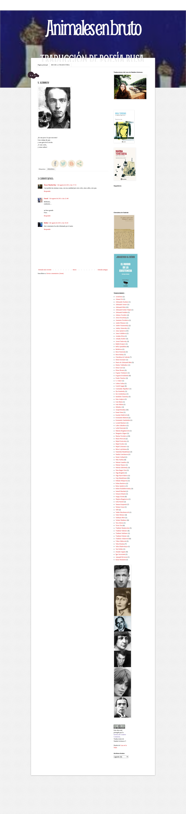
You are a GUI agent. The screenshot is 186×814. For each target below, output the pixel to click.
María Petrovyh (120, 439)
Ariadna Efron (120, 336)
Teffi (117, 510)
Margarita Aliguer (121, 433)
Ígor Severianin (120, 554)
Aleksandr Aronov (121, 304)
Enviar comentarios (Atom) (55, 273)
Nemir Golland (120, 457)
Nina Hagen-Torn (121, 470)
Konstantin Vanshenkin (123, 420)
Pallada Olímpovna (121, 481)
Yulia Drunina (120, 544)
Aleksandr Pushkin (121, 312)
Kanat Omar (119, 412)
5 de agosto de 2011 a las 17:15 (66, 185)
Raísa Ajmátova (120, 486)
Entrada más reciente (44, 270)
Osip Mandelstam (121, 478)
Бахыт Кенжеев (121, 560)
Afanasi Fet (119, 299)
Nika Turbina (120, 460)
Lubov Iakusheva (121, 425)
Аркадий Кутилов (121, 557)
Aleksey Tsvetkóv (121, 315)
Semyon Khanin (121, 494)
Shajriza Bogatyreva (122, 499)
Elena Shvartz (120, 370)
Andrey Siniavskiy (121, 328)
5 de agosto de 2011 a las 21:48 (58, 198)
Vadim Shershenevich (122, 512)
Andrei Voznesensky (122, 325)
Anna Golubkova (121, 333)
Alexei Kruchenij (121, 318)
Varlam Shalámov (121, 520)
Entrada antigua (103, 270)
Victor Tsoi (119, 525)
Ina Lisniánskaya (121, 394)
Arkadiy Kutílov (121, 339)
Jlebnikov (50, 169)
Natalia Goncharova (122, 454)
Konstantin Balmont (122, 418)
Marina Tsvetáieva (121, 436)
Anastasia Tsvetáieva (122, 320)
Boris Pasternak (120, 352)
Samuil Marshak (121, 491)
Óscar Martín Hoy (50, 185)
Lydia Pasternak (121, 428)
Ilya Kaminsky (120, 391)
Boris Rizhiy (119, 354)
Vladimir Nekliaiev (122, 533)
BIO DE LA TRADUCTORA (60, 65)
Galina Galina (120, 383)
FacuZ (46, 198)
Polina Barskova (121, 483)
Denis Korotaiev (121, 360)
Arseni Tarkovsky (121, 341)
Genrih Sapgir (120, 386)
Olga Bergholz (120, 473)
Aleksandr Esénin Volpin (123, 310)
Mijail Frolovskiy (121, 441)
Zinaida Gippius (121, 552)
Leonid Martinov (121, 423)
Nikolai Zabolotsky (122, 467)
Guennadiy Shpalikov (122, 389)
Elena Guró (119, 368)
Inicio (74, 270)
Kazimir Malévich (121, 415)
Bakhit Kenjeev (120, 344)
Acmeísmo (119, 297)
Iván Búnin (119, 402)
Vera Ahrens (119, 523)
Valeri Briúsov (120, 515)
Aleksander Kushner (122, 302)
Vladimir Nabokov (121, 531)
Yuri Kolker (119, 549)
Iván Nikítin (119, 404)
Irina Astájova (120, 399)
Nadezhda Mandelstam (123, 452)
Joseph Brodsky (120, 410)
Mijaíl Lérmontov (121, 446)
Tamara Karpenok (121, 504)
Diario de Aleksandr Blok (123, 362)
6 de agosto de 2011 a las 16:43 (58, 223)
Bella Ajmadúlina (121, 346)
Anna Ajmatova (120, 331)
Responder (47, 191)
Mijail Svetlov (120, 444)
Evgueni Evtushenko (122, 375)
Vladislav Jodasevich (122, 539)
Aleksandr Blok (120, 307)
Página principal (43, 65)
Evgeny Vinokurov (121, 373)
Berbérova (119, 349)
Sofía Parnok (120, 502)
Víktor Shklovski (121, 541)
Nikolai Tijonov (120, 465)
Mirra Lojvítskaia (121, 449)
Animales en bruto (93, 27)
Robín (46, 223)
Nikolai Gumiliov (121, 462)
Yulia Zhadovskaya (121, 546)
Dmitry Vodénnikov (122, 365)
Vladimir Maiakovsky (122, 528)
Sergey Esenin (120, 496)
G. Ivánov (119, 381)
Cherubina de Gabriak (122, 357)
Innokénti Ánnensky (122, 397)
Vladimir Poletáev (121, 536)
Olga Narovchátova (122, 475)
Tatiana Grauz (120, 507)
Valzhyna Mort (120, 518)
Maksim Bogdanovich (122, 431)
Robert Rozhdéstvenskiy (123, 488)
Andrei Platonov (121, 323)
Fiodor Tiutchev (121, 378)
